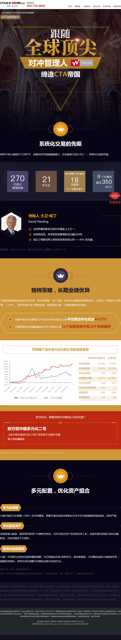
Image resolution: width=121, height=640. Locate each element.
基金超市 (97, 6)
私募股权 (117, 6)
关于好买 (81, 621)
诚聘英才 (54, 621)
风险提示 (74, 621)
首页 (70, 6)
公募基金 (87, 6)
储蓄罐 (77, 6)
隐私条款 (67, 621)
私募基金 (107, 6)
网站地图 (40, 621)
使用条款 (60, 621)
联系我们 (47, 621)
